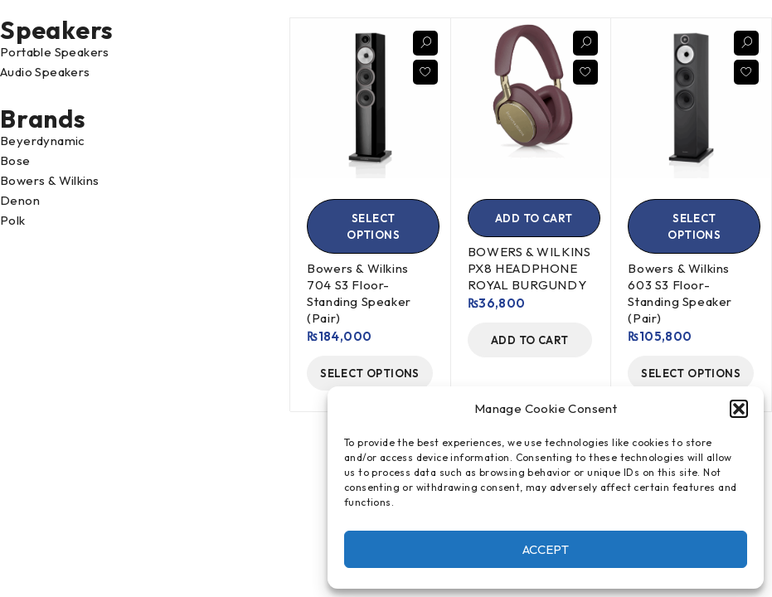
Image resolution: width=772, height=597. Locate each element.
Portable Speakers (54, 52)
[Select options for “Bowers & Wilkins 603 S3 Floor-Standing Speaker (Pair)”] (694, 226)
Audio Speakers (45, 72)
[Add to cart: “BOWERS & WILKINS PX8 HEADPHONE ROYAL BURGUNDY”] (534, 218)
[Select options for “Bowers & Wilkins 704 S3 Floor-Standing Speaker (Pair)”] (373, 226)
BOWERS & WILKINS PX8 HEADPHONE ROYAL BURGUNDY (529, 268)
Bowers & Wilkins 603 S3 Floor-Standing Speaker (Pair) (680, 293)
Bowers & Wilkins (49, 180)
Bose (15, 160)
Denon (20, 200)
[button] (739, 408)
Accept (545, 549)
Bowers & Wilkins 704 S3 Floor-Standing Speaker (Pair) (359, 293)
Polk (13, 220)
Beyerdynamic (42, 140)
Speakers (57, 30)
